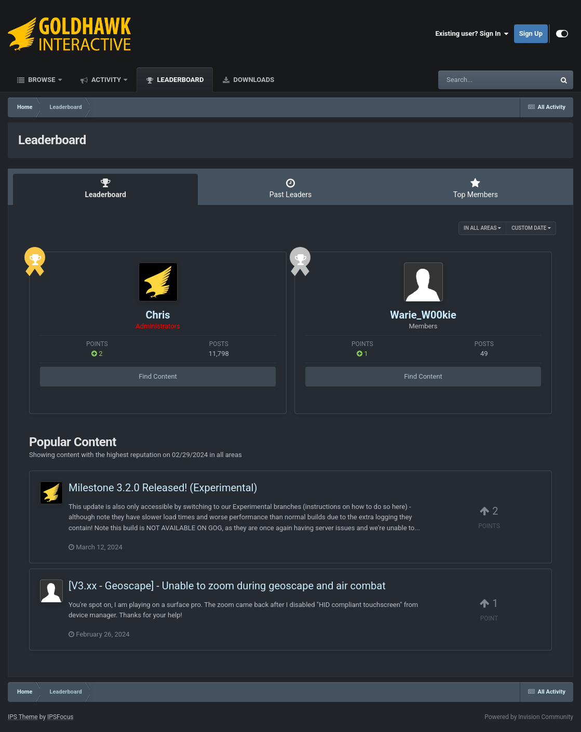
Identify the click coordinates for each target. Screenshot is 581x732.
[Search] (470, 80)
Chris (157, 315)
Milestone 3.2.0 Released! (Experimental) (163, 487)
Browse (41, 80)
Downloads (253, 80)
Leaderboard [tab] (105, 188)
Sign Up (531, 33)
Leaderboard (179, 80)
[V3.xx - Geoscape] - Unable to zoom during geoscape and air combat (227, 585)
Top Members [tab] (475, 188)
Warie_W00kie (423, 315)
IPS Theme (23, 717)
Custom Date (531, 228)
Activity (106, 80)
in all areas (482, 228)
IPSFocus (60, 717)
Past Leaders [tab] (290, 188)
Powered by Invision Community (528, 717)
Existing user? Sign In (472, 33)
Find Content (158, 376)
